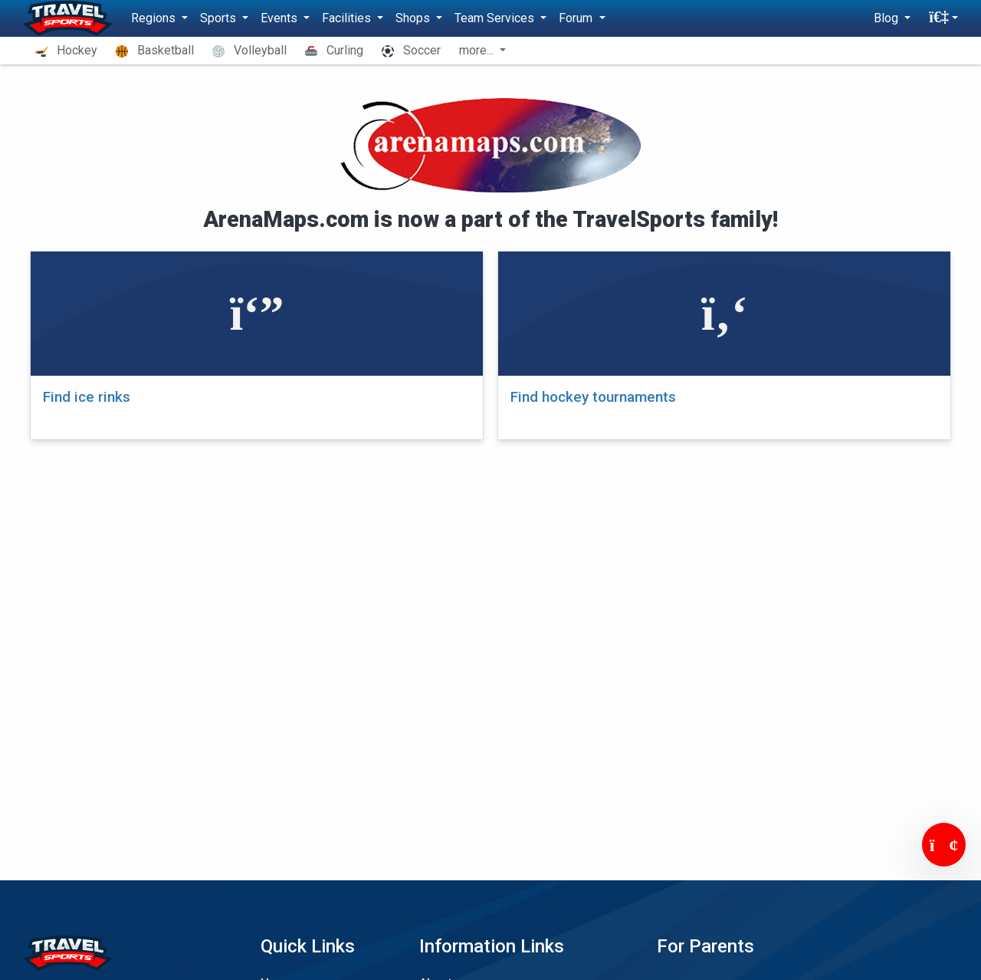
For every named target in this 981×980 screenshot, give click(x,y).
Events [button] (280, 18)
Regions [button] (155, 18)
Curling (334, 50)
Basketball (155, 50)
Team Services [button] (495, 18)
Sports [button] (219, 18)
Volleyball (249, 50)
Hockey (66, 50)
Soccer (411, 50)
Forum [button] (577, 18)
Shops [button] (414, 18)
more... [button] (478, 50)
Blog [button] (887, 18)
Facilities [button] (348, 18)
